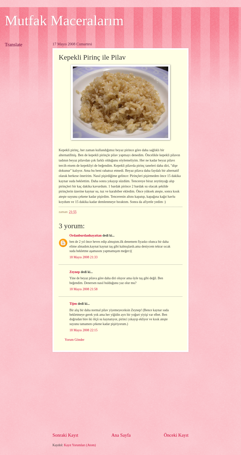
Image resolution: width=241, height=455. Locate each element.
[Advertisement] (122, 391)
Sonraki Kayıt (65, 435)
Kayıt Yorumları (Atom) (80, 445)
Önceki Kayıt (176, 435)
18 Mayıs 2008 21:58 (83, 289)
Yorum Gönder (74, 339)
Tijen (73, 303)
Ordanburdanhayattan (85, 235)
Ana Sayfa (121, 435)
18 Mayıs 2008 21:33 (83, 257)
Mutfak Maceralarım (64, 20)
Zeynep (74, 272)
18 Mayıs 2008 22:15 (83, 330)
